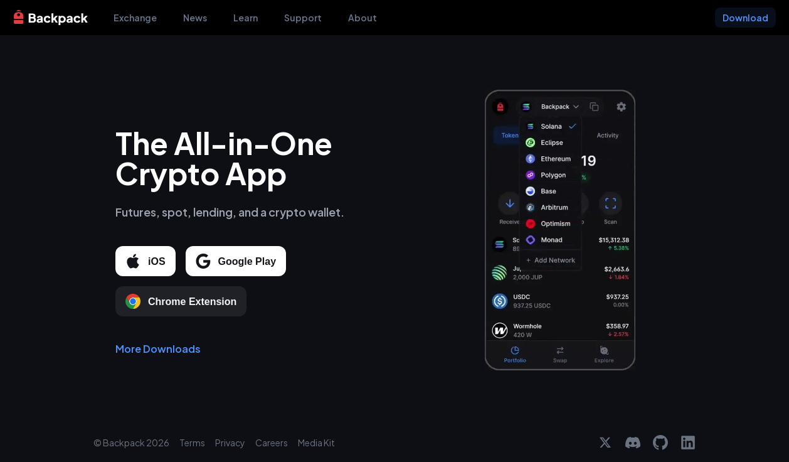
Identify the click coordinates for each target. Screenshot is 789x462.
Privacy (230, 442)
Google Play (236, 261)
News (195, 17)
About (362, 17)
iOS (145, 261)
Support (303, 17)
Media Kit (316, 442)
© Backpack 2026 (131, 442)
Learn (245, 17)
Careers (271, 442)
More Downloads (158, 349)
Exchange (135, 17)
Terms (192, 442)
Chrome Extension (180, 301)
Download (745, 17)
